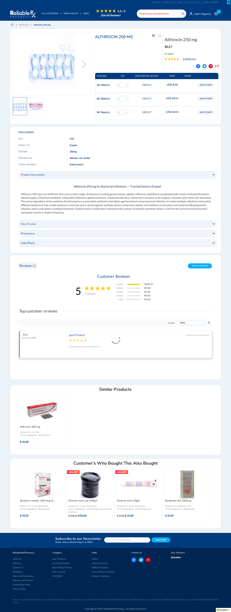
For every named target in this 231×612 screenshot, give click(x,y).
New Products (59, 559)
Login (196, 13)
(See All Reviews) (111, 15)
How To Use (28, 224)
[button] (84, 64)
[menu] (83, 15)
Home (12, 25)
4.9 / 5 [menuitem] (122, 11)
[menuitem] (72, 15)
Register (206, 13)
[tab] (117, 175)
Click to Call (193, 2)
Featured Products (61, 563)
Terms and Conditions (23, 576)
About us (169, 2)
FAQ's (95, 559)
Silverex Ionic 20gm (128, 500)
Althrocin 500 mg (30, 426)
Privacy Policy (19, 588)
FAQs (180, 2)
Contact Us (18, 567)
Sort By (171, 323)
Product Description (33, 175)
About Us (17, 559)
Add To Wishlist (154, 36)
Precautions (28, 234)
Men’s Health (58, 571)
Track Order (211, 2)
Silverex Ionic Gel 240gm (82, 500)
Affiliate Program (100, 567)
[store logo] (23, 13)
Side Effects (28, 243)
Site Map (17, 563)
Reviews (28, 266)
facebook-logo (133, 559)
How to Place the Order (103, 571)
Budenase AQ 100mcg (178, 500)
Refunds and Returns (23, 580)
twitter (141, 559)
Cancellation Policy (22, 584)
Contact (156, 2)
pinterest (148, 559)
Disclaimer (18, 571)
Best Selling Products (62, 567)
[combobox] (161, 14)
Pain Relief (57, 576)
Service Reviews (100, 563)
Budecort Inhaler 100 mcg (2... (37, 500)
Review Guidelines (101, 576)
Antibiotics (24, 25)
